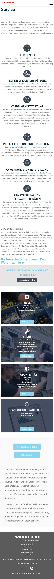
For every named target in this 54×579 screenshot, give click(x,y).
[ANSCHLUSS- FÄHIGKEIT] (27, 404)
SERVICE (27, 337)
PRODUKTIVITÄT (27, 374)
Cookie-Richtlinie (45, 559)
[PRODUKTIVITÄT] (27, 369)
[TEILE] (27, 296)
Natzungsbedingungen (31, 559)
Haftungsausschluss (23, 563)
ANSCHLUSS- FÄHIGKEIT (27, 410)
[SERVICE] (27, 331)
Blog (4, 559)
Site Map (34, 563)
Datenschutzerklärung (15, 559)
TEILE (27, 302)
